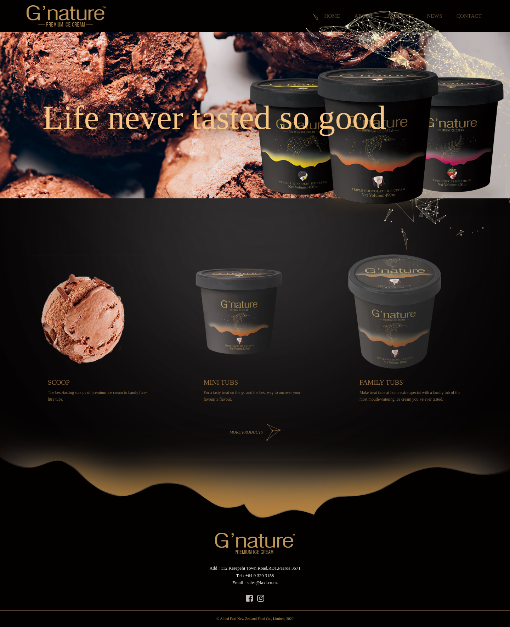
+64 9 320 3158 (259, 575)
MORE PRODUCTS (246, 432)
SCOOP (59, 382)
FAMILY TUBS (381, 382)
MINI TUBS (221, 382)
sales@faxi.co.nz (262, 582)
